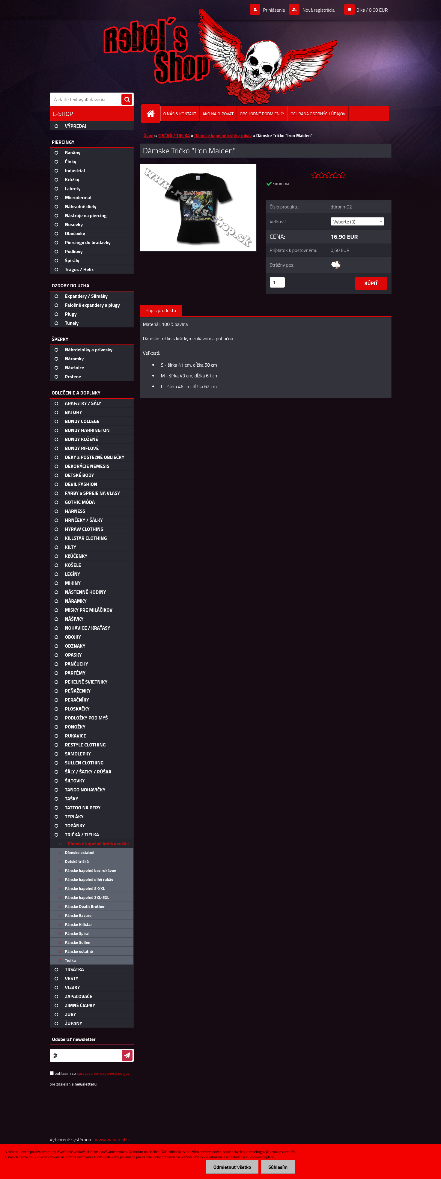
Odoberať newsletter (74, 1039)
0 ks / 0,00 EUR (372, 9)
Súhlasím (278, 1167)
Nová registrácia (318, 9)
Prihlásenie (274, 9)
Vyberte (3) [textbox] (344, 221)
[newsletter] (127, 1055)
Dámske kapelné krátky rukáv (223, 135)
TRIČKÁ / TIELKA (174, 135)
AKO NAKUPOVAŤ (218, 114)
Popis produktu (161, 310)
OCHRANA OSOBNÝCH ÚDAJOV (318, 114)
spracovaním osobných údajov (103, 1073)
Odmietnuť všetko (232, 1167)
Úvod (148, 135)
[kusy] (277, 282)
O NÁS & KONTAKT (179, 114)
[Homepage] (153, 113)
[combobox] (357, 221)
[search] (126, 99)
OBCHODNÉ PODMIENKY (262, 114)
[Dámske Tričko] (198, 166)
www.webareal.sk (113, 1139)
